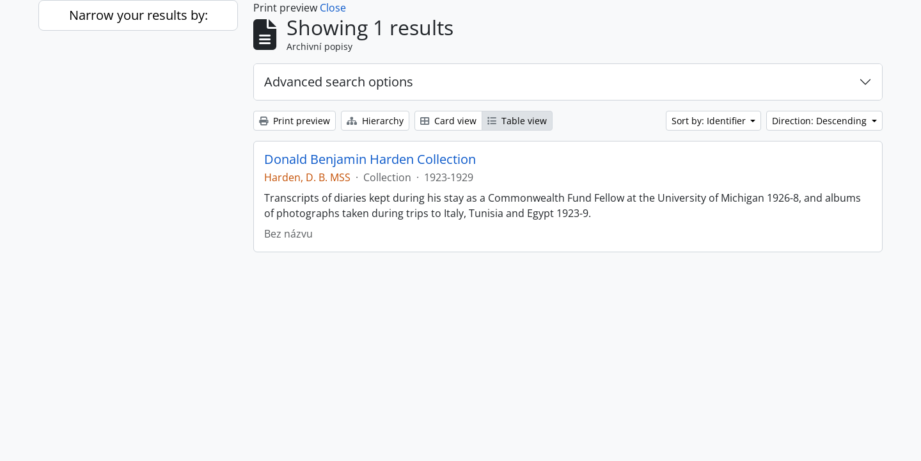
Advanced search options (338, 81)
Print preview (294, 121)
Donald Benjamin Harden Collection (370, 159)
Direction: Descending (820, 121)
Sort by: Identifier (710, 121)
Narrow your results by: (138, 15)
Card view (448, 121)
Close (333, 8)
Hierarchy (375, 121)
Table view (517, 121)
